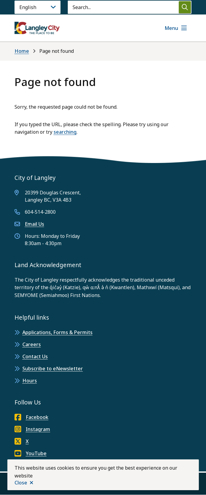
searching (65, 132)
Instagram (32, 429)
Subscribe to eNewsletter (52, 368)
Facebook (31, 417)
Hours (29, 380)
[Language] (37, 7)
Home (22, 51)
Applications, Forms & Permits (57, 332)
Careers (31, 344)
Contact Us (35, 356)
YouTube (31, 453)
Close (21, 482)
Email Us (34, 224)
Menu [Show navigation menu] (171, 28)
